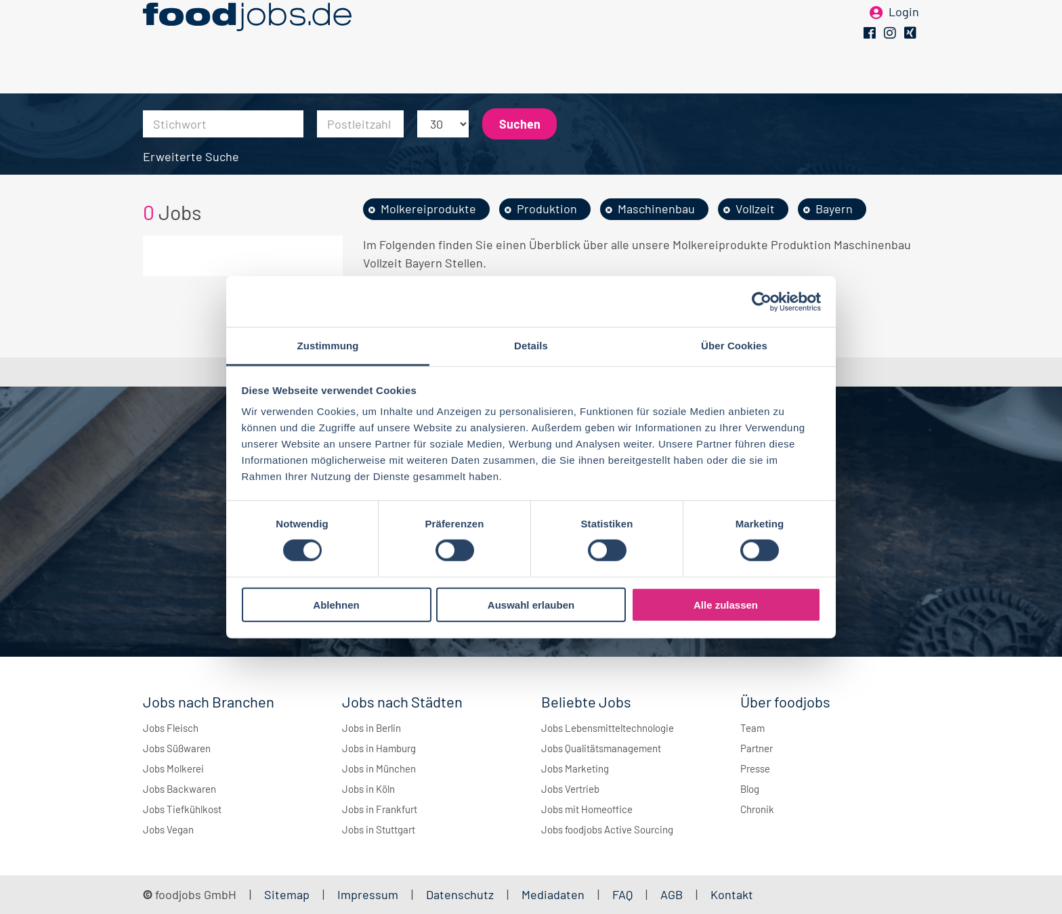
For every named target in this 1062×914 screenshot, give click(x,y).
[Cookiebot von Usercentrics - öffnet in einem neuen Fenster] (761, 301)
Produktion (547, 208)
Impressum (367, 894)
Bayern (834, 208)
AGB (672, 894)
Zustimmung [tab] (328, 345)
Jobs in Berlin (371, 728)
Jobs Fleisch (170, 728)
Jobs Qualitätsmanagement (601, 748)
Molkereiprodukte (428, 208)
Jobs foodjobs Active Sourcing (607, 829)
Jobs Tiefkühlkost (182, 809)
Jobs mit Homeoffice (587, 809)
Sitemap (287, 894)
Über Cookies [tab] (734, 345)
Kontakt (731, 894)
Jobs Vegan (168, 829)
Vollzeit (755, 208)
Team (752, 728)
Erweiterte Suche (191, 156)
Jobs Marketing (575, 768)
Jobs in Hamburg (379, 748)
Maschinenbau (656, 208)
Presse (755, 768)
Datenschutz (461, 894)
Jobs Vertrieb (570, 789)
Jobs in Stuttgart (378, 829)
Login (904, 32)
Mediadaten (553, 894)
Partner (756, 748)
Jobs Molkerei (173, 768)
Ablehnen (336, 605)
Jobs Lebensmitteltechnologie (607, 728)
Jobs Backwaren (179, 789)
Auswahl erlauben (531, 605)
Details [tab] (531, 345)
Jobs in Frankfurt (379, 809)
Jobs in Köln (368, 789)
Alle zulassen (726, 605)
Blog (749, 789)
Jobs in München (379, 768)
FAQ (622, 894)
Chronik (757, 809)
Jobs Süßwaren (177, 748)
